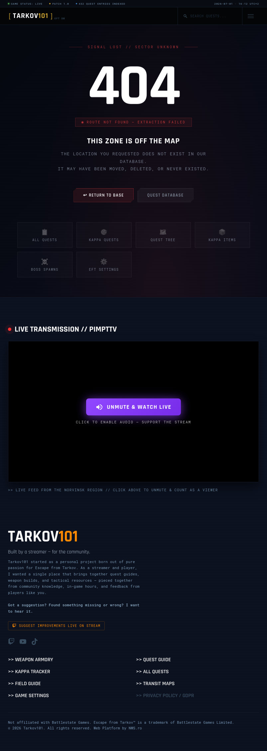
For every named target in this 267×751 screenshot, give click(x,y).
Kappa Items (222, 235)
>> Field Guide (24, 683)
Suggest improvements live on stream (56, 626)
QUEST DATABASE (165, 195)
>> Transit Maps (155, 683)
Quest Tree (163, 235)
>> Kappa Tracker (29, 671)
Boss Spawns (45, 264)
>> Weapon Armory (30, 659)
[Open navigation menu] (250, 16)
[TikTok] (34, 642)
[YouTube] (23, 642)
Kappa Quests (104, 235)
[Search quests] (213, 16)
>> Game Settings (28, 695)
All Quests (44, 235)
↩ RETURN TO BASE (103, 195)
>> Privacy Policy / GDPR (165, 695)
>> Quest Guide (153, 659)
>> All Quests (152, 671)
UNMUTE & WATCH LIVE (133, 407)
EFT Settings (104, 264)
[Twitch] (11, 642)
